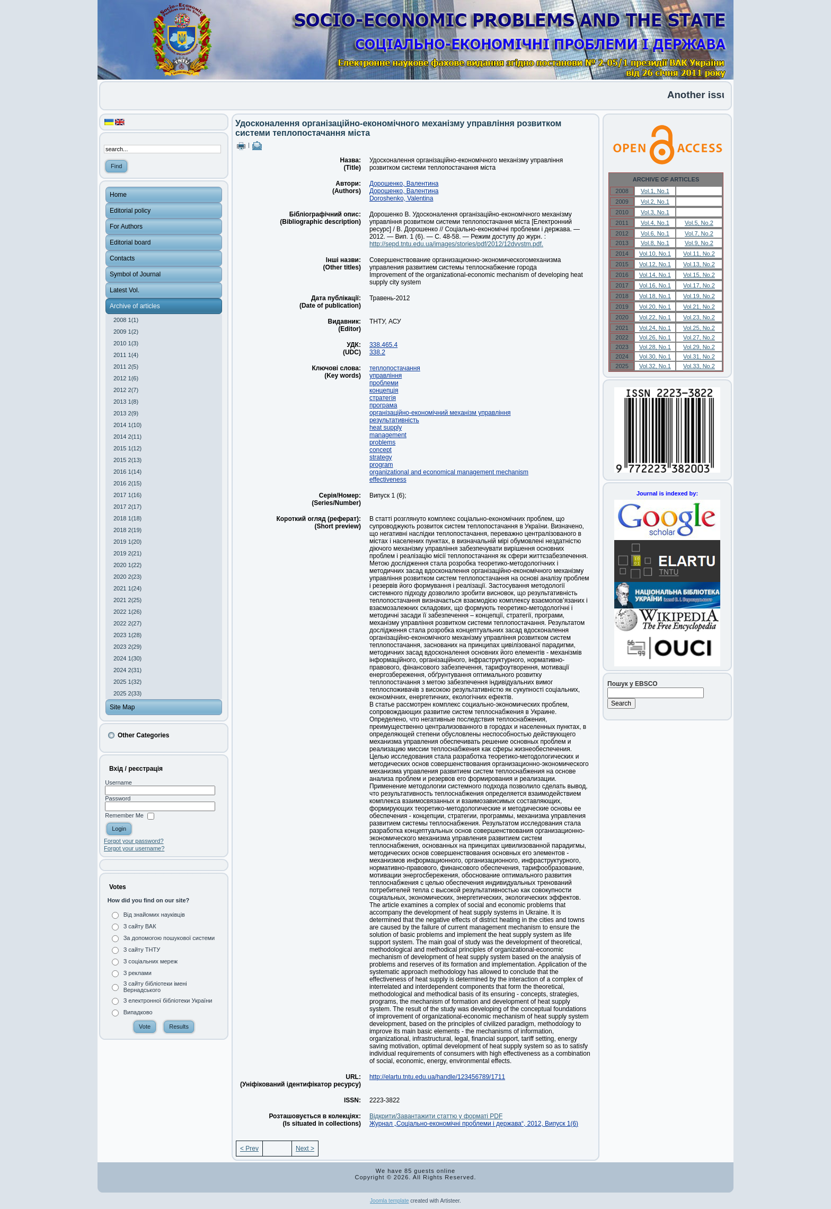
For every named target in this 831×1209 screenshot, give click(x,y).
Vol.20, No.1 (655, 306)
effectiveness (387, 479)
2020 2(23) (127, 576)
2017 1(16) (127, 495)
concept (380, 450)
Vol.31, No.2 (699, 356)
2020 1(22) (127, 565)
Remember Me (124, 816)
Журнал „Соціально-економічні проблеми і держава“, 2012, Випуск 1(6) (473, 1123)
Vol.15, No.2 (699, 275)
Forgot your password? (134, 841)
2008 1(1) (125, 320)
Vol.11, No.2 (699, 253)
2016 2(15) (127, 483)
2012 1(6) (125, 378)
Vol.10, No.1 (655, 253)
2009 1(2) (125, 331)
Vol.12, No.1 (655, 264)
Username (118, 782)
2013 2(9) (125, 413)
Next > (305, 1148)
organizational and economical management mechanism (448, 472)
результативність (394, 420)
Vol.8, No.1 (655, 243)
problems (382, 442)
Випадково (138, 1012)
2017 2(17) (127, 506)
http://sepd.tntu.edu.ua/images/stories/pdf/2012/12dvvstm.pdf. (456, 244)
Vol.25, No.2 (699, 328)
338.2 (377, 352)
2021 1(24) (127, 588)
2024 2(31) (127, 670)
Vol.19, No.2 (699, 296)
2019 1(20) (127, 541)
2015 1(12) (127, 448)
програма (383, 405)
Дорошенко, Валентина (403, 183)
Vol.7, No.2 (699, 233)
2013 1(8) (125, 401)
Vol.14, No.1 (655, 275)
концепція (384, 390)
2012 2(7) (125, 390)
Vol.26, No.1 (655, 337)
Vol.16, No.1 (655, 285)
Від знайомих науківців (154, 914)
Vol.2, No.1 (655, 201)
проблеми (384, 383)
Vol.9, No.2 (699, 243)
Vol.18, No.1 (655, 296)
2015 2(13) (127, 460)
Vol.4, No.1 (655, 223)
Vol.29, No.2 (699, 347)
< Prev (249, 1148)
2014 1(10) (127, 425)
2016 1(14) (127, 471)
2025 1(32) (127, 682)
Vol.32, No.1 (655, 366)
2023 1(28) (127, 635)
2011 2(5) (125, 366)
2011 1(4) (125, 355)
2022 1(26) (127, 611)
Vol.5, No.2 (699, 223)
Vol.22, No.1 (655, 317)
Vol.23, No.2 (699, 317)
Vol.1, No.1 (655, 191)
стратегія (382, 398)
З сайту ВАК (139, 926)
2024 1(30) (127, 658)
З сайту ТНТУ (142, 949)
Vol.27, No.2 (699, 337)
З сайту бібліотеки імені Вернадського (155, 986)
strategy (380, 457)
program (381, 464)
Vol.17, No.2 (699, 285)
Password (117, 798)
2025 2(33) (127, 693)
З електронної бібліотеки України (168, 1000)
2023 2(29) (127, 646)
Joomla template (389, 1201)
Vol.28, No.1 (655, 347)
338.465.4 (383, 345)
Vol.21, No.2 (699, 306)
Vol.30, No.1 (655, 356)
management (387, 435)
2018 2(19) (127, 530)
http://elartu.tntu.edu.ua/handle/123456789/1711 (437, 1077)
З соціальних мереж (150, 961)
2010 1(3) (125, 343)
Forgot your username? (134, 848)
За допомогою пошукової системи (169, 938)
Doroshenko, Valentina (401, 198)
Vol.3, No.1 (655, 212)
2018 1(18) (127, 518)
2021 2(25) (127, 600)
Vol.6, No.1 (655, 233)
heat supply (385, 427)
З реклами (137, 973)
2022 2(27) (127, 623)
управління (385, 375)
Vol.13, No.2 (699, 264)
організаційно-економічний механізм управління (440, 412)
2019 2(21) (127, 553)
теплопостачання (394, 368)
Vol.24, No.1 (655, 328)
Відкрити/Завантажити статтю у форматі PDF (435, 1116)
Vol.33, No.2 (699, 366)
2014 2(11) (127, 436)
